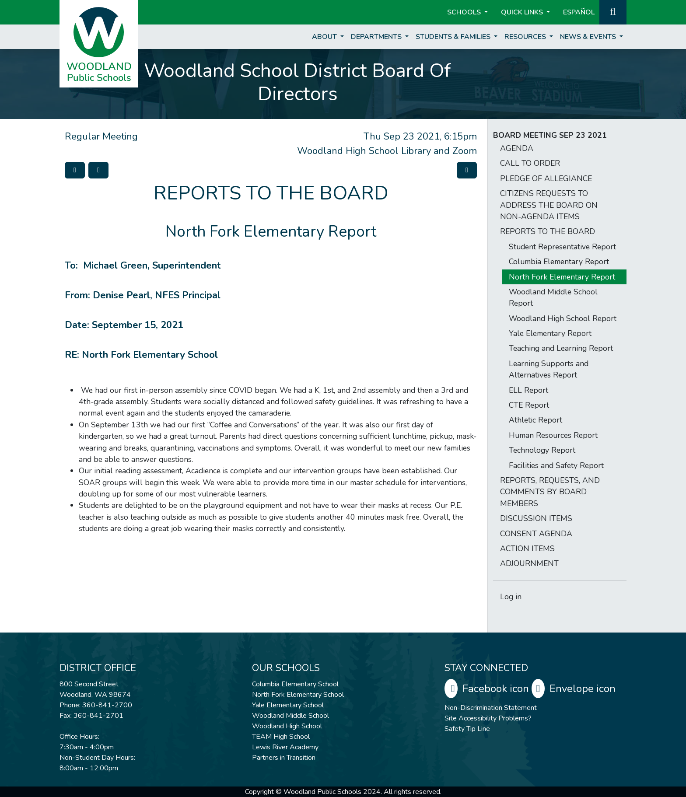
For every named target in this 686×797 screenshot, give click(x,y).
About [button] (325, 37)
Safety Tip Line (467, 729)
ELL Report (528, 390)
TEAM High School (281, 736)
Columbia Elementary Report (559, 261)
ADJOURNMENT (529, 563)
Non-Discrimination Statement (490, 708)
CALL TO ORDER (530, 163)
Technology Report (542, 450)
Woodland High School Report (562, 318)
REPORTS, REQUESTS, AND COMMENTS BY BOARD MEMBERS (550, 492)
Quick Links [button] (523, 12)
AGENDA (516, 148)
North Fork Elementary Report (562, 277)
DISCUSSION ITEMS (536, 518)
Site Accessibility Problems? (488, 718)
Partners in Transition (283, 757)
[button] (613, 11)
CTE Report (529, 405)
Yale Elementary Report (550, 333)
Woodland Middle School (290, 715)
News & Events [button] (589, 37)
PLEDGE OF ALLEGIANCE (546, 178)
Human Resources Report (553, 435)
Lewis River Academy (285, 747)
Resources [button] (526, 37)
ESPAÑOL (579, 12)
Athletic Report (535, 420)
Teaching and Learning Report (561, 348)
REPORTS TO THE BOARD (547, 231)
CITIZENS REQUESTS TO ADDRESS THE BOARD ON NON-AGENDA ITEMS (549, 205)
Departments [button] (377, 37)
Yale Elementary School (288, 705)
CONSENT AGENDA (536, 533)
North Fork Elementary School (298, 694)
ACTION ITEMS (527, 548)
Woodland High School (287, 726)
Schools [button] (465, 12)
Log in (511, 596)
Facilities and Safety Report (556, 465)
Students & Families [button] (454, 37)
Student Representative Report (562, 246)
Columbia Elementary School (295, 684)
